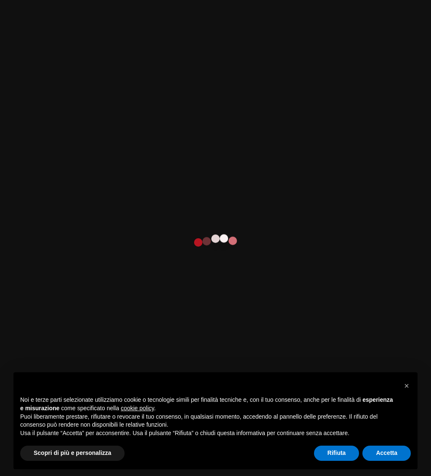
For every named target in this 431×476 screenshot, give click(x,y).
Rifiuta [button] (336, 452)
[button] (406, 386)
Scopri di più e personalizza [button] (72, 452)
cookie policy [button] (137, 408)
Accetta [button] (386, 452)
